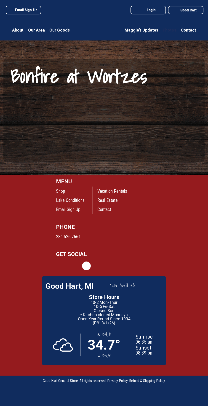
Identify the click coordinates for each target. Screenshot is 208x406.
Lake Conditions (70, 200)
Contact (188, 30)
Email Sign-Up (26, 10)
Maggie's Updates (141, 30)
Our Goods (59, 30)
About (18, 30)
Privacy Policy (117, 381)
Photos (169, 30)
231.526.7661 (68, 236)
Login (151, 10)
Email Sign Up (68, 209)
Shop (60, 191)
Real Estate (107, 200)
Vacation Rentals (112, 191)
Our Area (36, 30)
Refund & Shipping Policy (147, 381)
